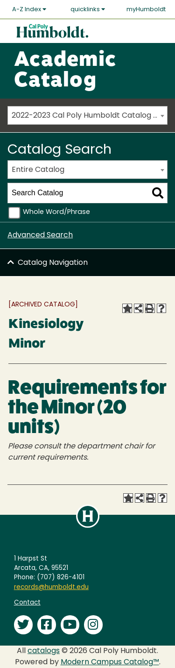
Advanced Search (40, 235)
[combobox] (87, 115)
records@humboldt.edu (51, 587)
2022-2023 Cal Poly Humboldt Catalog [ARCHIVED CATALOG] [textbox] (89, 116)
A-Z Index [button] (29, 9)
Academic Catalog (65, 71)
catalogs (44, 651)
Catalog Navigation (53, 263)
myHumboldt (146, 10)
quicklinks (87, 9)
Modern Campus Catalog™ (110, 662)
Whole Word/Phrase (56, 212)
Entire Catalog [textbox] (38, 170)
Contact (27, 603)
